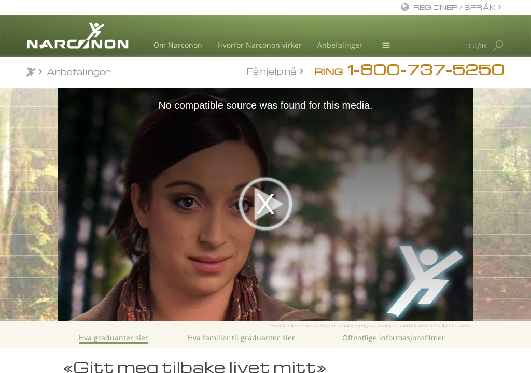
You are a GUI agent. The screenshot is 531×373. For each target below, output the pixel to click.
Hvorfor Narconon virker (260, 45)
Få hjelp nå (271, 71)
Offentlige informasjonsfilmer (393, 337)
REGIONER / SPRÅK (454, 7)
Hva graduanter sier (113, 337)
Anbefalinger (339, 45)
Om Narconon (177, 45)
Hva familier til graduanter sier (241, 337)
